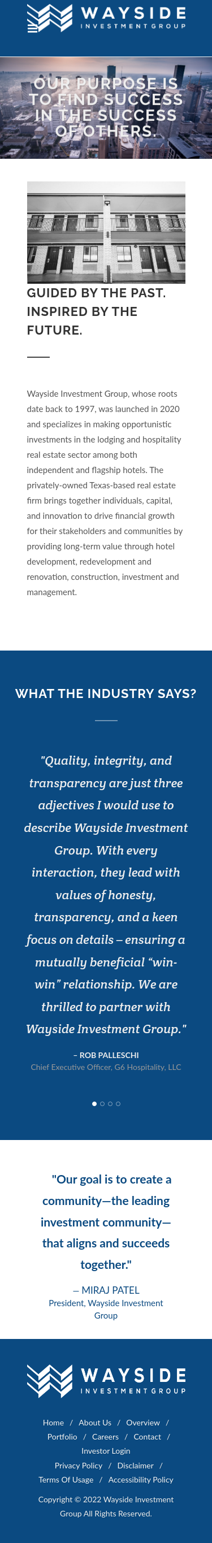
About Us (95, 1422)
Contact (147, 1436)
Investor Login (105, 1450)
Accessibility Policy (141, 1479)
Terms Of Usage (65, 1479)
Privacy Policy (78, 1465)
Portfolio (62, 1436)
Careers (105, 1436)
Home (53, 1422)
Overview (143, 1422)
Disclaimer (136, 1465)
